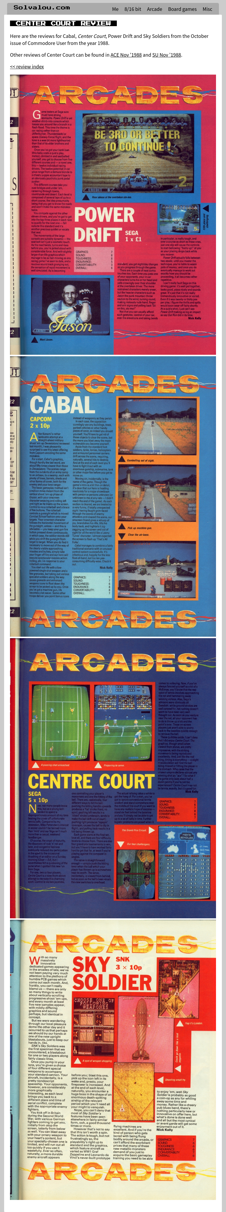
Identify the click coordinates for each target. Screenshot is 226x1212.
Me (115, 8)
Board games (182, 8)
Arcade (154, 8)
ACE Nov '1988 (126, 54)
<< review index (27, 66)
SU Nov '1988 (166, 54)
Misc (207, 8)
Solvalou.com (42, 7)
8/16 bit (132, 8)
